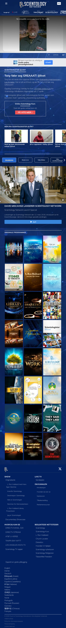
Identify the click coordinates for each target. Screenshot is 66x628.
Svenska (7, 604)
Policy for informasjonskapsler (13, 620)
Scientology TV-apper (14, 548)
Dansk (7, 569)
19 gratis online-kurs (42, 88)
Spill (33, 222)
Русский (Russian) (11, 602)
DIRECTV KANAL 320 (14, 526)
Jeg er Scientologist (14, 514)
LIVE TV (38, 475)
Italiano (7, 588)
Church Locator (42, 537)
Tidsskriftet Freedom (44, 555)
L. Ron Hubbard (42, 534)
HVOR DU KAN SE (12, 523)
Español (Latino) (10, 577)
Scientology (40, 526)
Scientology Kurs (42, 530)
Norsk (6, 596)
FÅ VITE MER (25, 112)
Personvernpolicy (9, 622)
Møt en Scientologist (14, 498)
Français (7, 610)
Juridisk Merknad (9, 625)
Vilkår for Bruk (8, 617)
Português (8, 599)
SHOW (7, 475)
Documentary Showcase (15, 518)
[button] (64, 160)
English (7, 567)
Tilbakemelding (42, 499)
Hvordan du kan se (43, 490)
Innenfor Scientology (14, 490)
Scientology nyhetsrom (45, 548)
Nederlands (9, 594)
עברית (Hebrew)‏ (10, 583)
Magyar (7, 585)
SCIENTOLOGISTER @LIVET (15, 70)
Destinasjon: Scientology (16, 494)
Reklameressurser (43, 503)
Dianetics (39, 541)
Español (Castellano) (12, 580)
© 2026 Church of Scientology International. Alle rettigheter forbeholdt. (25, 615)
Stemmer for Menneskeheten (17, 503)
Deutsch (7, 572)
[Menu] (6, 3)
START (48, 62)
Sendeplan (40, 478)
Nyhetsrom (41, 495)
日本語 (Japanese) (11, 591)
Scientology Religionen (45, 552)
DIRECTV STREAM (13, 531)
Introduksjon (41, 486)
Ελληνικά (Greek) (11, 575)
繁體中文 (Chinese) (12, 607)
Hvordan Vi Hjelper (43, 544)
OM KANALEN (41, 483)
